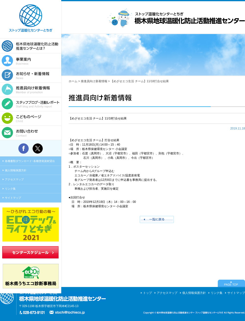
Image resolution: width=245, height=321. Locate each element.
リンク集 (10, 188)
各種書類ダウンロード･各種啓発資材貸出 (30, 161)
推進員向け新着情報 (94, 81)
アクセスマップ (14, 179)
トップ (147, 293)
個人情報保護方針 (15, 170)
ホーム (73, 81)
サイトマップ (13, 197)
